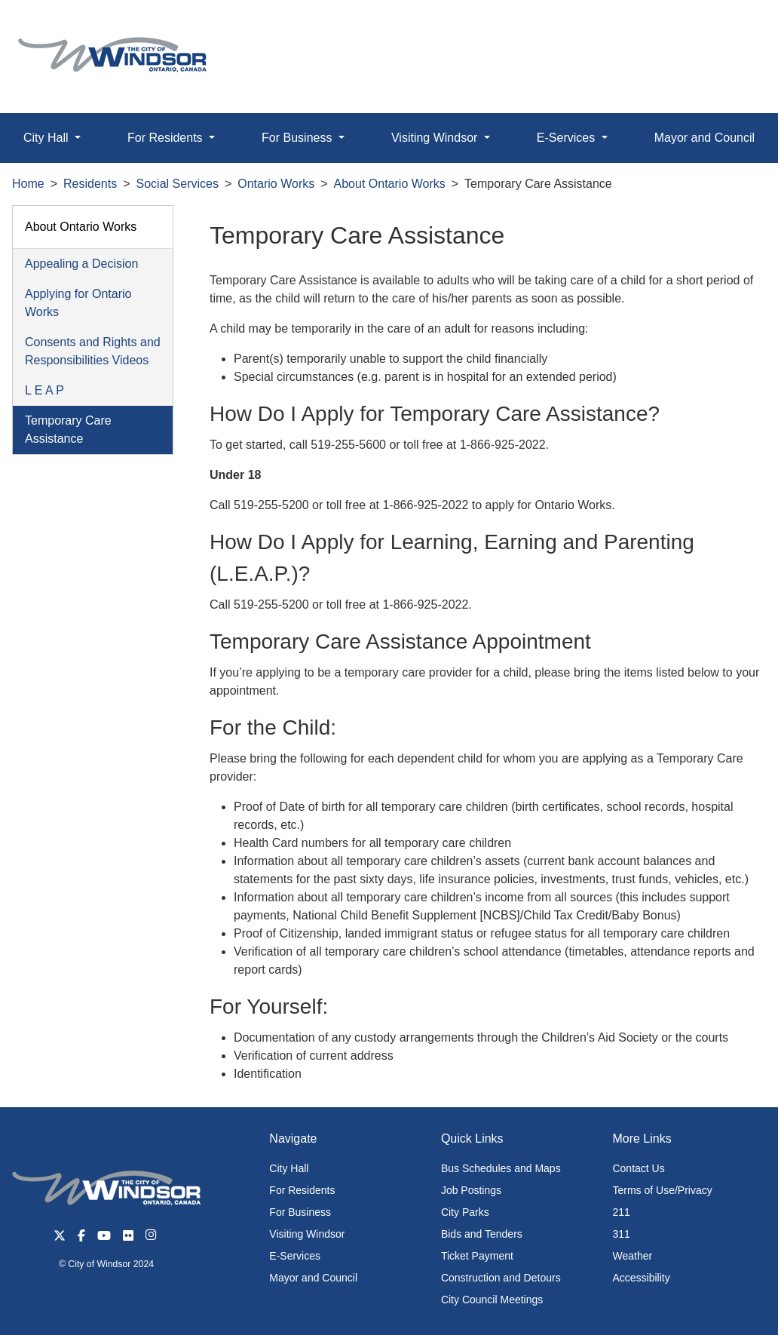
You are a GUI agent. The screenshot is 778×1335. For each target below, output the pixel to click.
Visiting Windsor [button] (436, 137)
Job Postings (471, 1190)
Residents (90, 183)
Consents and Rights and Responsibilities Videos (93, 351)
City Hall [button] (47, 137)
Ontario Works (275, 183)
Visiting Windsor (307, 1234)
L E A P (44, 390)
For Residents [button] (166, 137)
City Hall (288, 1168)
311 (620, 1234)
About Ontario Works (390, 183)
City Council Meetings (492, 1300)
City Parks (465, 1212)
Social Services (177, 183)
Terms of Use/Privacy (662, 1190)
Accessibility (640, 1278)
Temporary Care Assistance (68, 429)
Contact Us (638, 1168)
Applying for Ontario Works (78, 302)
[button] (732, 27)
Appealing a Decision (81, 263)
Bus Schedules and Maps (501, 1168)
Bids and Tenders (481, 1234)
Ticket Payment (477, 1256)
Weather (632, 1256)
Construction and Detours (501, 1278)
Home (28, 183)
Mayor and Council (313, 1278)
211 (620, 1212)
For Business (300, 1212)
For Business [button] (298, 137)
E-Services (294, 1256)
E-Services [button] (568, 137)
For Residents (302, 1190)
